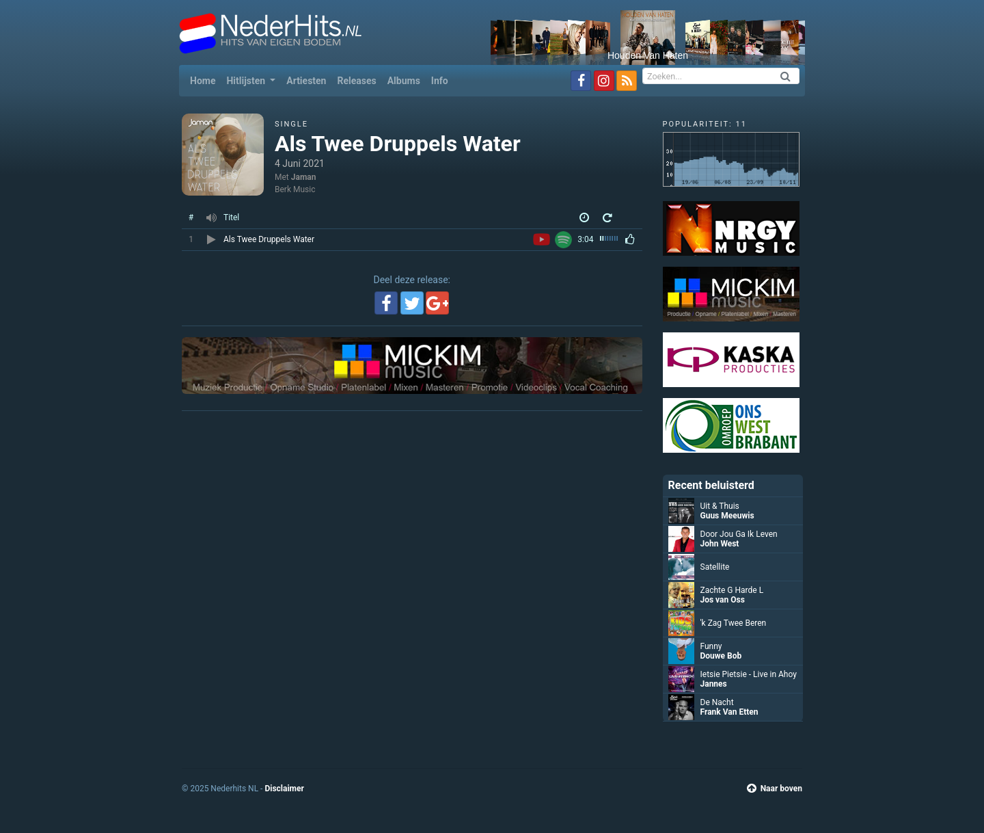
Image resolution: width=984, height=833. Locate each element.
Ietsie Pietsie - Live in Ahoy (748, 674)
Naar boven (774, 788)
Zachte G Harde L (732, 590)
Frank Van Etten (729, 712)
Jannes (713, 684)
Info (439, 80)
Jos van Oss (722, 600)
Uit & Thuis (719, 506)
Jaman (303, 177)
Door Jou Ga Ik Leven (739, 534)
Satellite (715, 567)
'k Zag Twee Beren (733, 623)
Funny (711, 646)
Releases (356, 80)
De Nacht (717, 702)
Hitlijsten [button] (246, 80)
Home (205, 79)
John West (719, 543)
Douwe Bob (721, 656)
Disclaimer (283, 788)
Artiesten (306, 80)
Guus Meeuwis (727, 515)
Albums (403, 80)
